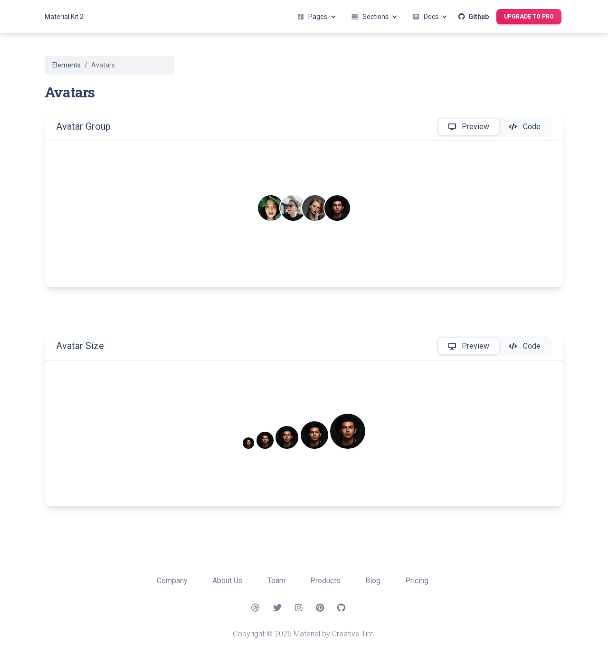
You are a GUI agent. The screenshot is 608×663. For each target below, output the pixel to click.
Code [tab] (525, 127)
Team (277, 580)
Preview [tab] (468, 127)
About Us (228, 580)
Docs (429, 16)
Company (173, 580)
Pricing (416, 580)
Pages (316, 16)
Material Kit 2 (64, 16)
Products (326, 580)
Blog (373, 580)
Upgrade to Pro (529, 16)
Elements (66, 65)
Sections (374, 16)
